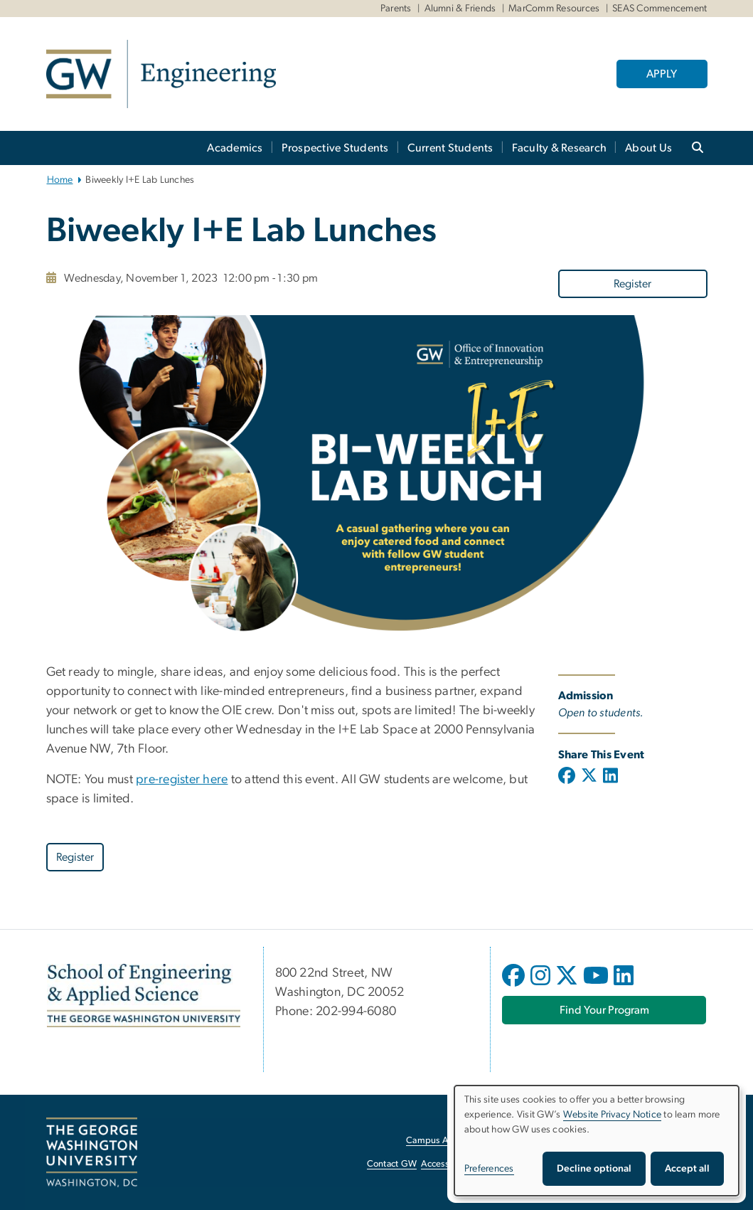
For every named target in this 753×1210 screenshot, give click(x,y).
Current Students (450, 148)
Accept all (687, 1169)
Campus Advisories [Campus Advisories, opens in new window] (445, 1140)
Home (60, 180)
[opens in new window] (515, 986)
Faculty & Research (559, 148)
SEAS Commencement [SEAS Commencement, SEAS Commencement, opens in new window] (659, 9)
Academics (234, 148)
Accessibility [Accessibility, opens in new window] (446, 1164)
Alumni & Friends (460, 9)
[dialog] (596, 1141)
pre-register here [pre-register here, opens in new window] (182, 779)
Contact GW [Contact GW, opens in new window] (392, 1164)
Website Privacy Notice (612, 1115)
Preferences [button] (489, 1169)
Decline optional (594, 1169)
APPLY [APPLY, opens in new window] (661, 74)
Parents (396, 9)
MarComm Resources (553, 9)
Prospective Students (335, 148)
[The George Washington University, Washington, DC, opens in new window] (91, 1152)
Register (632, 284)
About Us (648, 148)
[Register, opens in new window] (632, 283)
